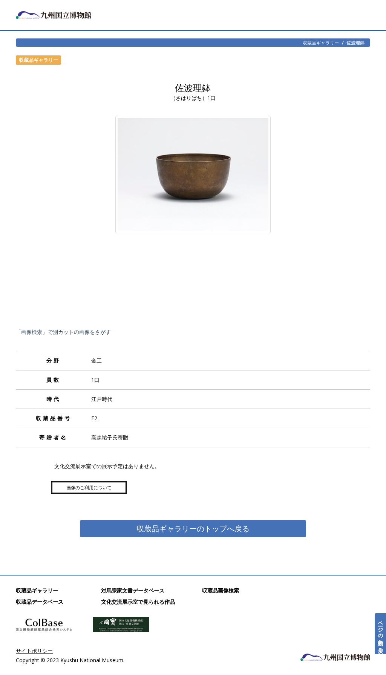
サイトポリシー (34, 650)
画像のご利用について (89, 487)
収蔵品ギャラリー (321, 43)
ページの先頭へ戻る (380, 634)
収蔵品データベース (39, 601)
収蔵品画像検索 (220, 590)
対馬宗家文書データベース (132, 590)
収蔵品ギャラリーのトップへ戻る (193, 528)
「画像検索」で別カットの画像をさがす (63, 331)
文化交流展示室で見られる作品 (138, 601)
